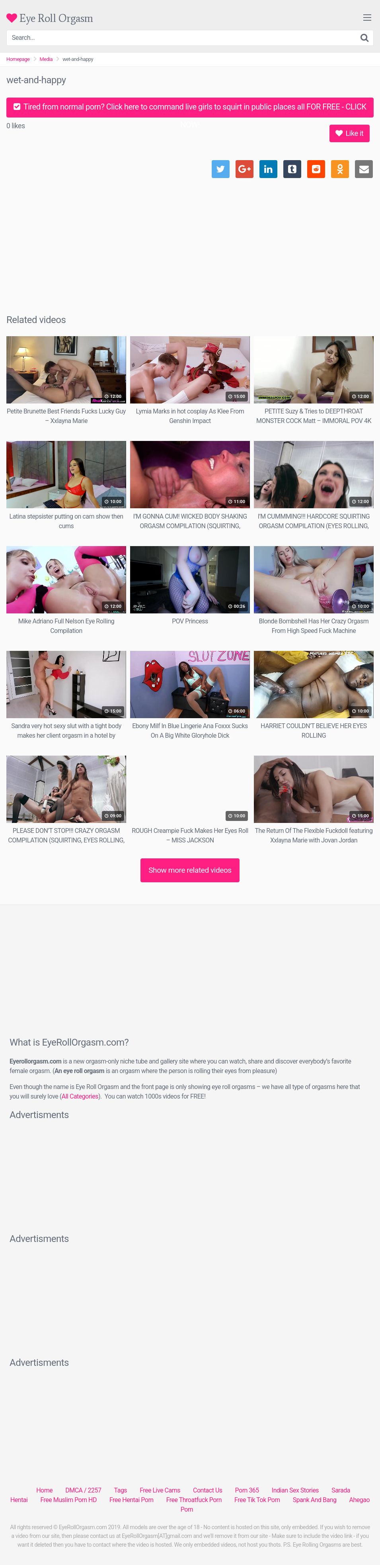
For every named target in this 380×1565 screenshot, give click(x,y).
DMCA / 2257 (83, 1490)
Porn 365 (247, 1490)
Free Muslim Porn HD (68, 1500)
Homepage (18, 59)
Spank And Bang (315, 1500)
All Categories (80, 1096)
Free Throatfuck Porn (194, 1500)
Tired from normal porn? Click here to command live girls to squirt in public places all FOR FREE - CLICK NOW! (190, 110)
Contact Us (207, 1490)
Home (44, 1490)
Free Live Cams (160, 1490)
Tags (120, 1490)
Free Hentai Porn (131, 1500)
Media (46, 59)
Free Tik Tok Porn (257, 1500)
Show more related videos (190, 870)
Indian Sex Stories (295, 1490)
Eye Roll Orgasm (49, 18)
